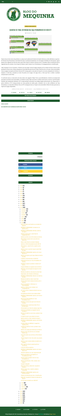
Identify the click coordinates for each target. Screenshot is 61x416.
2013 (21, 391)
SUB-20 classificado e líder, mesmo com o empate (30, 361)
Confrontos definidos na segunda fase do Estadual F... (30, 310)
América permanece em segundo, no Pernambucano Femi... (29, 355)
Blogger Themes (53, 414)
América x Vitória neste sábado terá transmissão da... (29, 288)
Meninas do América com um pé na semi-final (31, 272)
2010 (21, 397)
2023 (21, 189)
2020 (21, 195)
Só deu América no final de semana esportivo (31, 308)
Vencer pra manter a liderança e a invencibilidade (29, 285)
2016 (21, 203)
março (23, 385)
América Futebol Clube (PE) (30, 26)
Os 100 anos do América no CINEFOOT (29, 380)
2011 (21, 395)
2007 (21, 403)
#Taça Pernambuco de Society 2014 (40, 89)
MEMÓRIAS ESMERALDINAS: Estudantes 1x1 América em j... (30, 228)
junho (22, 220)
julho (22, 218)
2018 (21, 199)
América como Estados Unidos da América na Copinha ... (31, 342)
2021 (21, 193)
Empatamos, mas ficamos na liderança (29, 273)
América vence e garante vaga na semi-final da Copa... (31, 250)
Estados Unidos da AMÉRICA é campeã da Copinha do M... (30, 324)
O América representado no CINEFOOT (29, 258)
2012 (21, 393)
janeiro (23, 388)
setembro (23, 214)
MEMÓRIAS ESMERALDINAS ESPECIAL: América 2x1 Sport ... (31, 231)
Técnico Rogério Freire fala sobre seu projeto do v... (31, 338)
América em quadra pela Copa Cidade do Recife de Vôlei (32, 256)
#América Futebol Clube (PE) (18, 89)
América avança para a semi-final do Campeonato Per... (29, 234)
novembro (23, 211)
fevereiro (23, 386)
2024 (21, 187)
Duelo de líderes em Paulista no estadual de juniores (31, 225)
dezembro (23, 209)
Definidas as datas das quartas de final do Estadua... (30, 302)
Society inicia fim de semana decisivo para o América (31, 281)
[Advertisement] (30, 141)
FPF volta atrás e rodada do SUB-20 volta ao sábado (31, 291)
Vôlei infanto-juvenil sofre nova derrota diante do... (30, 239)
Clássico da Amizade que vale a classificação (31, 375)
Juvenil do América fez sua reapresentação (31, 352)
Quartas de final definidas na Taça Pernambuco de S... (29, 299)
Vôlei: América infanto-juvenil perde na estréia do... (30, 345)
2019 (21, 197)
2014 (21, 207)
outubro (23, 213)
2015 (21, 205)
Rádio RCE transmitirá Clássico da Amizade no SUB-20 (31, 378)
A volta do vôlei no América (27, 347)
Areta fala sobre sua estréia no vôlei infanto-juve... (31, 335)
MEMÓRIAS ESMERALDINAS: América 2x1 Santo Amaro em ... (31, 350)
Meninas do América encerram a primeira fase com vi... (31, 314)
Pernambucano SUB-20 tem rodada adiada (30, 293)
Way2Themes (41, 414)
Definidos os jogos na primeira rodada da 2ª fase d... (31, 264)
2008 (21, 401)
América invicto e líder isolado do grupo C (30, 318)
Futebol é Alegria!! (25, 364)
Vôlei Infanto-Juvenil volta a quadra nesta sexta (31, 246)
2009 (21, 399)
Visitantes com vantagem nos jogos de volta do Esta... (31, 269)
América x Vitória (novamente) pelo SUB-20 (31, 244)
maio (22, 222)
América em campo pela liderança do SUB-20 (31, 329)
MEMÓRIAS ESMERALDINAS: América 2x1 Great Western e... (31, 253)
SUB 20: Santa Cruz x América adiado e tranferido (30, 370)
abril (22, 383)
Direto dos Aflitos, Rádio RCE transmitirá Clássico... (30, 366)
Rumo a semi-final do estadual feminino (30, 242)
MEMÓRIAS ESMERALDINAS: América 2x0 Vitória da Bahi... (31, 321)
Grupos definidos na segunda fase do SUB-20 (31, 266)
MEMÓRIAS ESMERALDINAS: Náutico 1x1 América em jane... (31, 276)
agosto (23, 216)
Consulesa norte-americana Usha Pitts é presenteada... (30, 305)
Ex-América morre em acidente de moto (30, 316)
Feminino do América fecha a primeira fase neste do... (31, 327)
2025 (21, 185)
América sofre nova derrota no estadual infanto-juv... (30, 332)
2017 (21, 201)
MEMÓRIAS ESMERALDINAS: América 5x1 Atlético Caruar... (29, 373)
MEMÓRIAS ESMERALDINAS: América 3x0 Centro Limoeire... (31, 296)
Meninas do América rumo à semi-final (29, 279)
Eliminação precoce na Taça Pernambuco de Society (31, 261)
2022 (21, 191)
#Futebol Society (28, 89)
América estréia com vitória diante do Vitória (31, 237)
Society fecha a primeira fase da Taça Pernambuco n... (30, 358)
